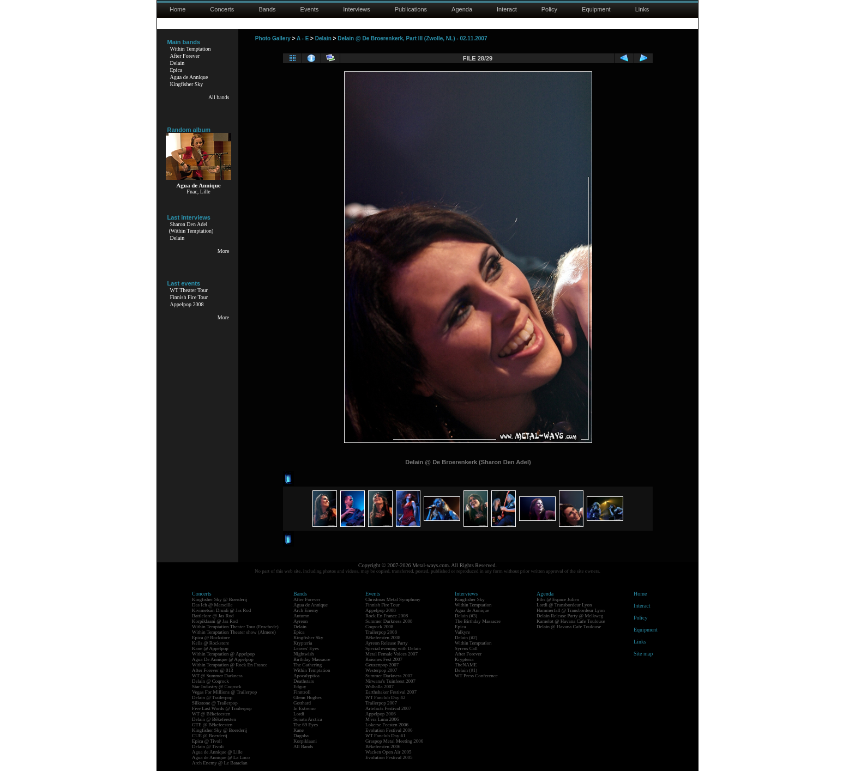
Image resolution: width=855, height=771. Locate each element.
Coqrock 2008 (379, 626)
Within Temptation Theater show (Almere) (234, 632)
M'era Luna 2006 (382, 719)
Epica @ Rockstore (211, 637)
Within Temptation (190, 49)
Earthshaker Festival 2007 (391, 692)
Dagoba (301, 735)
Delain (177, 63)
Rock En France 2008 (386, 615)
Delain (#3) (466, 615)
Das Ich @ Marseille (212, 605)
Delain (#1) (466, 670)
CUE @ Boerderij (209, 735)
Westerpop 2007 (381, 670)
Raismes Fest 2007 (383, 659)
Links (642, 9)
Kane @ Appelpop (210, 648)
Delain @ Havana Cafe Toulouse (569, 626)
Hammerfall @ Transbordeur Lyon (571, 610)
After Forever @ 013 (212, 670)
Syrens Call (466, 648)
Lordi (298, 714)
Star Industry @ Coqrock (217, 686)
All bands (219, 97)
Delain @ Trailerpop (212, 697)
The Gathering (307, 664)
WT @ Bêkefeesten (211, 714)
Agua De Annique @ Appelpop (223, 659)
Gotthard (302, 703)
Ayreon (300, 621)
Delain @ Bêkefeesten (214, 719)
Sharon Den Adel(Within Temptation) (191, 227)
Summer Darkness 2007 (389, 675)
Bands (266, 9)
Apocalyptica (306, 675)
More (224, 251)
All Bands (303, 746)
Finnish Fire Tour (189, 297)
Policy (549, 9)
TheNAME (466, 664)
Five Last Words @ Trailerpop (221, 708)
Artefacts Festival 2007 (388, 708)
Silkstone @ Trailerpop (215, 703)
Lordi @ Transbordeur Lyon (564, 605)
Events (309, 9)
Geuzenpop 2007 (382, 664)
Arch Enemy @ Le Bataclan (220, 763)
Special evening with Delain (393, 648)
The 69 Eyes (305, 724)
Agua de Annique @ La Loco (221, 757)
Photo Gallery (273, 38)
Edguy (299, 686)
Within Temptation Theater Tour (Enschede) (235, 626)
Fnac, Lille (198, 192)
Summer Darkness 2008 (389, 621)
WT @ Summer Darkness (217, 675)
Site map (643, 654)
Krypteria (302, 643)
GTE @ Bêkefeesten (212, 724)
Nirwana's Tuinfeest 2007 (390, 681)
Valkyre (462, 632)
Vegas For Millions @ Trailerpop (224, 692)
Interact (507, 9)
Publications (411, 9)
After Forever (185, 56)
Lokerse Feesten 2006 (386, 724)
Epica (176, 70)
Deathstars (303, 681)
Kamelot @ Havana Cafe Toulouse (571, 621)
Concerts (222, 9)
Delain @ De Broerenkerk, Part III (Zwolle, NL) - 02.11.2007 (412, 38)
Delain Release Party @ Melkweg (570, 615)
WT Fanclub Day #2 (385, 697)
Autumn (301, 615)
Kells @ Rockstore (210, 643)
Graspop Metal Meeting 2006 (394, 741)
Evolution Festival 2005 (389, 757)
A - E (303, 38)
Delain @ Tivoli (208, 746)
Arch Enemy (305, 610)
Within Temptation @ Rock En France (229, 664)
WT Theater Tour (189, 290)
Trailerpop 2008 (381, 632)
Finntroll (302, 692)
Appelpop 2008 (187, 304)
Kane (298, 730)
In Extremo (304, 708)
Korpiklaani (305, 741)
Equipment (596, 9)
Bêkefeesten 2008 (382, 637)
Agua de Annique (189, 77)
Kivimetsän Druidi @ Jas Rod (221, 610)
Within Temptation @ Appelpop (223, 654)
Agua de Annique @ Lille (217, 752)
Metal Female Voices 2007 (391, 654)
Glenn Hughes (307, 697)
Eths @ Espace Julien (558, 599)
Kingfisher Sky (186, 84)
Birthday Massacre (311, 659)
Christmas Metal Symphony (392, 599)
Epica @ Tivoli (207, 741)
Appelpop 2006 (380, 714)
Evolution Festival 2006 (389, 730)
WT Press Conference (476, 675)
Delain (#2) (466, 637)
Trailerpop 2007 (381, 703)
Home (177, 9)
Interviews (356, 9)
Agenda (461, 9)
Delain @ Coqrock (210, 681)
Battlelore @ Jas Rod (213, 615)
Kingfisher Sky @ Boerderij (220, 599)
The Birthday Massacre (478, 621)
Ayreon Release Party (386, 643)
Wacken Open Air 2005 (388, 752)
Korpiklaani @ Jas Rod (215, 621)
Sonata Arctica (307, 719)
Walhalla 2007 (379, 686)
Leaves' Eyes (306, 648)
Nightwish (303, 654)
